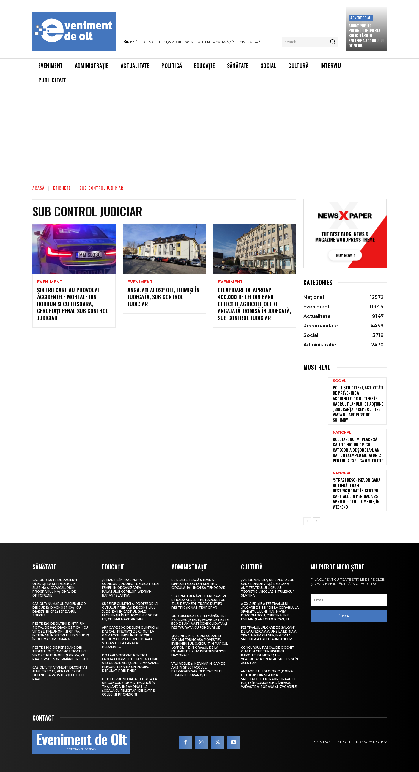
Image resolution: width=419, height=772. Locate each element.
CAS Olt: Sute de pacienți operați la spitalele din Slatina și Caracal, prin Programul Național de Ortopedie (54, 587)
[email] (349, 600)
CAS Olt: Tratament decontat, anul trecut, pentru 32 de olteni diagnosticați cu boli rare (60, 673)
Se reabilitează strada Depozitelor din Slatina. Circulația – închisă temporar (198, 584)
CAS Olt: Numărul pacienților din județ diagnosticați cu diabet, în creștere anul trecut (59, 609)
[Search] (332, 42)
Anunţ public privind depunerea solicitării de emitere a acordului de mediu (366, 36)
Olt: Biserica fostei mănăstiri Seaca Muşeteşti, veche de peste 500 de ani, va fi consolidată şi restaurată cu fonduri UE (200, 622)
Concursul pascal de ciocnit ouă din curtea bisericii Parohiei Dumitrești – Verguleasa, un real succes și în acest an (269, 655)
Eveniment (49, 282)
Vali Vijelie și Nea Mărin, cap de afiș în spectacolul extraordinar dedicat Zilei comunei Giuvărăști (198, 669)
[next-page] (316, 521)
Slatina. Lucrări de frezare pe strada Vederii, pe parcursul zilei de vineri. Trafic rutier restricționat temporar (199, 602)
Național (342, 432)
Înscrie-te (348, 616)
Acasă (38, 188)
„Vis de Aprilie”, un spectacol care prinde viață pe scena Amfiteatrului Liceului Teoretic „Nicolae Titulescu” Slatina (267, 587)
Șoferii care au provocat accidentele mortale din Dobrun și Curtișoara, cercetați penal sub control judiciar (72, 304)
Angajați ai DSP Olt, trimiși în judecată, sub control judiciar (163, 297)
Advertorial (360, 17)
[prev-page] (307, 521)
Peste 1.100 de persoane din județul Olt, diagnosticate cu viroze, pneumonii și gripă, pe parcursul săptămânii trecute (60, 653)
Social (339, 380)
